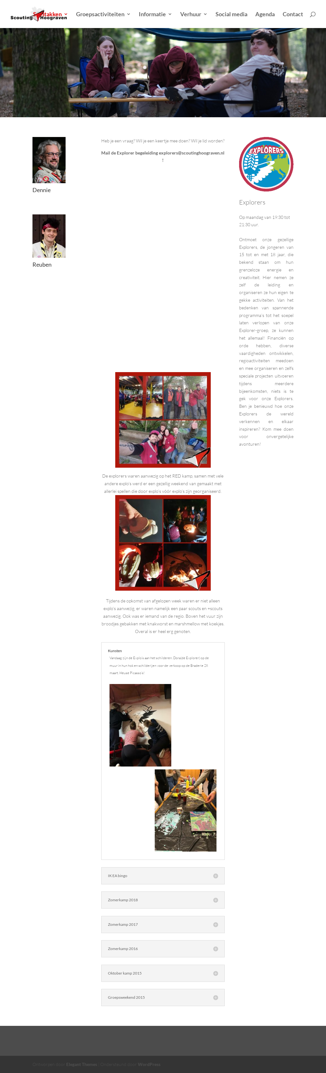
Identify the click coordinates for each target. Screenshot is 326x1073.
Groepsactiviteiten (100, 15)
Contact (293, 15)
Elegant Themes (81, 1064)
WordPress (149, 1064)
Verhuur (190, 15)
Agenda (265, 15)
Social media (231, 15)
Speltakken (47, 15)
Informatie (152, 15)
